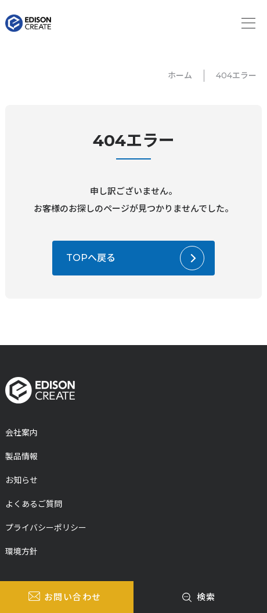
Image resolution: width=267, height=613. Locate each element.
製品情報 (21, 456)
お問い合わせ (73, 597)
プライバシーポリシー (45, 528)
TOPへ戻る (91, 257)
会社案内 (21, 432)
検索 (206, 597)
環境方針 (21, 551)
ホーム (180, 75)
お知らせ (21, 480)
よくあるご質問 (33, 504)
